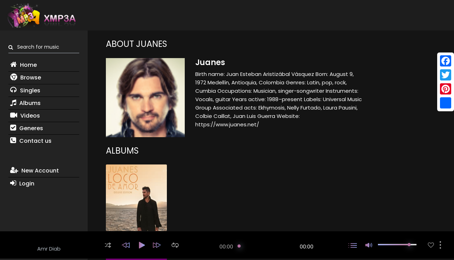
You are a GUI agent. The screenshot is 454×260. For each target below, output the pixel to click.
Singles (25, 90)
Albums (25, 103)
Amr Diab (49, 248)
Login (22, 184)
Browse (25, 77)
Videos (25, 116)
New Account (34, 171)
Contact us (31, 141)
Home (23, 65)
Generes (26, 128)
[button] (108, 245)
